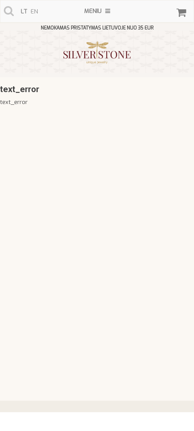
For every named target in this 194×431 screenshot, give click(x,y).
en (34, 11)
